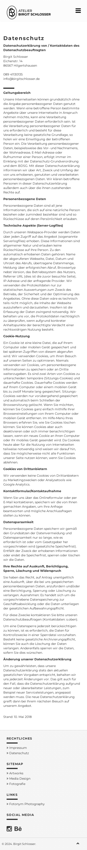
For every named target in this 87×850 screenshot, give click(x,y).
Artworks (15, 773)
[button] (79, 843)
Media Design (18, 779)
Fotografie (16, 784)
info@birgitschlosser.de (21, 79)
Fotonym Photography (26, 804)
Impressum (17, 748)
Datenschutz (18, 753)
